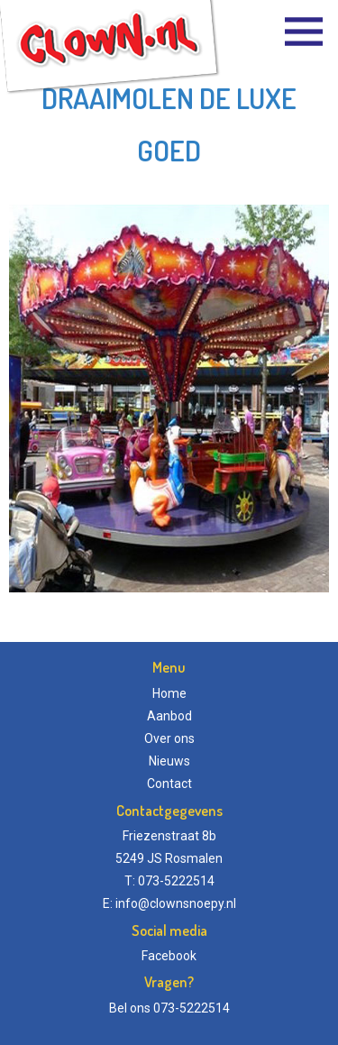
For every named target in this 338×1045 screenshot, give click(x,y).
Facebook (169, 956)
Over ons (169, 738)
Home (169, 693)
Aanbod (169, 716)
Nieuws (169, 761)
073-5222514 (191, 1008)
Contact (169, 783)
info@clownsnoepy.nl (175, 903)
